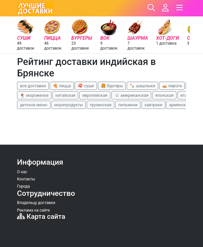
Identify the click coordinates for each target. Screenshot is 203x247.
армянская (179, 104)
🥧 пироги (172, 85)
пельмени (128, 104)
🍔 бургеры (112, 85)
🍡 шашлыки (142, 85)
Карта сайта (41, 216)
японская (164, 95)
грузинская (100, 104)
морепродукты (68, 104)
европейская (94, 95)
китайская (65, 95)
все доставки (33, 85)
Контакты (26, 179)
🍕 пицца (62, 85)
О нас (22, 172)
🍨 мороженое (34, 95)
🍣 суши (86, 85)
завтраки (153, 104)
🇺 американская (131, 95)
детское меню (33, 104)
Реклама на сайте (33, 210)
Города (23, 186)
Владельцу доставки (36, 202)
